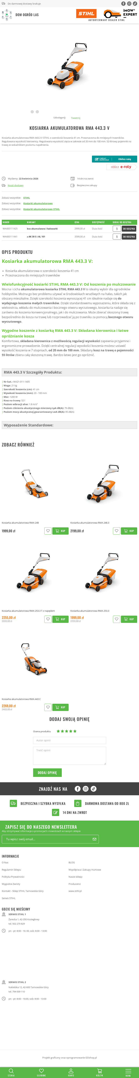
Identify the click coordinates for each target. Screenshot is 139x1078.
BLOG (72, 862)
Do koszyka (129, 228)
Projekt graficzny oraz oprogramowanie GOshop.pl (69, 1057)
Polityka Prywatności (13, 876)
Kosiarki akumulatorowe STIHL (41, 209)
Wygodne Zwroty (11, 884)
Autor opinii (43, 740)
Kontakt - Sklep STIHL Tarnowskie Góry (23, 891)
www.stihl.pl (75, 891)
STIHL (26, 197)
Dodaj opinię (47, 772)
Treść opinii (43, 750)
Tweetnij (75, 118)
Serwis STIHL (9, 898)
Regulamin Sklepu (11, 869)
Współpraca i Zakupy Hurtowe (85, 869)
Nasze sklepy (76, 876)
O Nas (5, 862)
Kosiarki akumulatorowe (38, 203)
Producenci (75, 884)
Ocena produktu (42, 731)
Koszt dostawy (13, 185)
